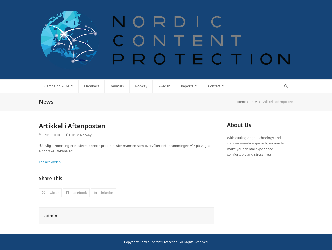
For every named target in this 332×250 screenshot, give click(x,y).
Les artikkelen (50, 162)
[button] (286, 86)
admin (50, 216)
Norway (86, 135)
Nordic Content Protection (158, 242)
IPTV (75, 135)
